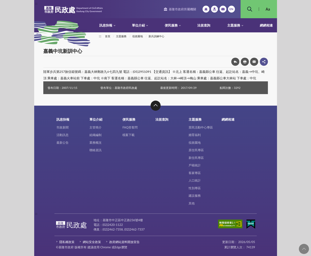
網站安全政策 (92, 242)
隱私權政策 (66, 242)
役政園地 (137, 36)
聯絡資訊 (95, 150)
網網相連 (266, 25)
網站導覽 (214, 9)
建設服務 (195, 195)
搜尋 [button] (250, 9)
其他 (192, 203)
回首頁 (206, 9)
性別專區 (195, 188)
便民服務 (171, 25)
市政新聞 (62, 127)
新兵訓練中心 (156, 36)
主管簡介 (95, 127)
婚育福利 (195, 135)
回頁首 (304, 249)
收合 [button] (156, 106)
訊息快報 (105, 25)
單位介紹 (138, 25)
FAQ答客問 (130, 127)
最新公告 (62, 142)
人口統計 (195, 180)
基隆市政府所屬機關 (182, 9)
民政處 (73, 9)
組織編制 (95, 135)
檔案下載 (128, 135)
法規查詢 (203, 25)
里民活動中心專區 (201, 127)
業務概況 (95, 142)
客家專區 (195, 173)
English (231, 9)
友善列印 (245, 62)
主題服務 (233, 25)
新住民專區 (196, 157)
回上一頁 (235, 62)
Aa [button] (268, 9)
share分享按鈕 (264, 62)
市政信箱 (223, 9)
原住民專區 (196, 150)
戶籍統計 (195, 165)
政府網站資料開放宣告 (124, 242)
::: (36, 3)
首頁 (107, 36)
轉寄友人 (254, 62)
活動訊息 (62, 135)
